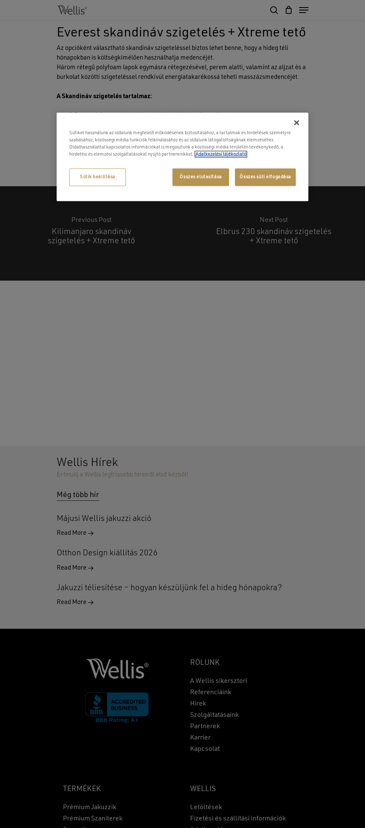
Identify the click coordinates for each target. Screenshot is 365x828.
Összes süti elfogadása (265, 177)
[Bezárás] (296, 123)
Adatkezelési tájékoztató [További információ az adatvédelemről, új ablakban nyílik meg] (221, 154)
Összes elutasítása (201, 177)
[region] (182, 157)
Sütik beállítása (97, 177)
